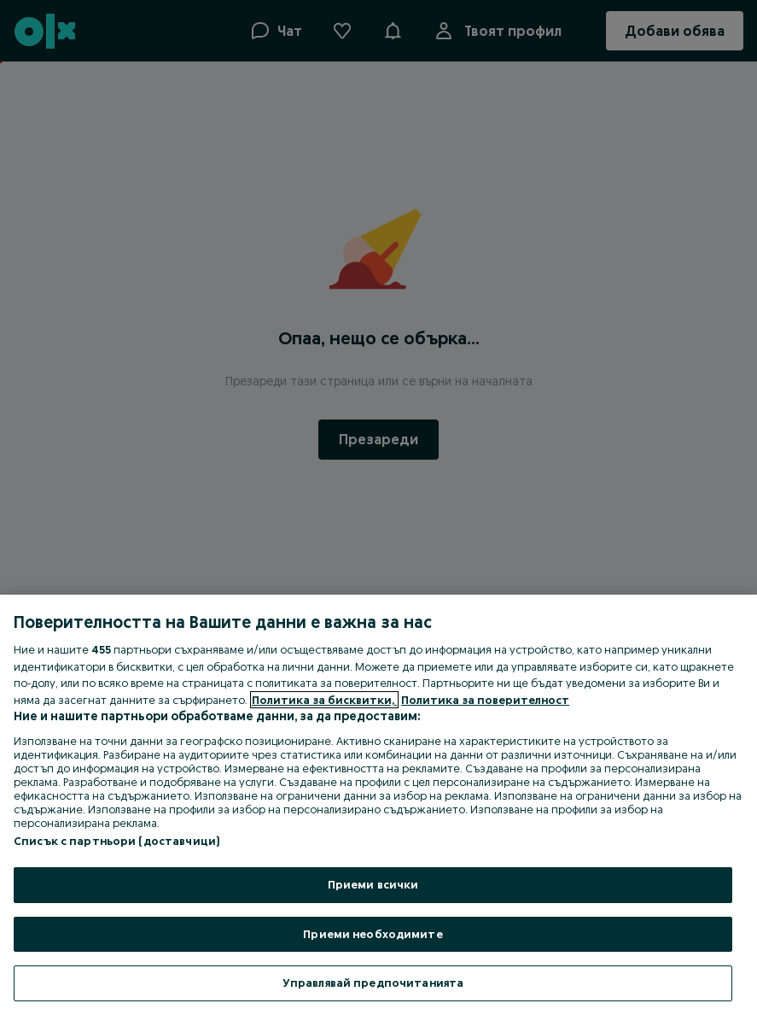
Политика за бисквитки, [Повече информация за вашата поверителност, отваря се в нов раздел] (324, 700)
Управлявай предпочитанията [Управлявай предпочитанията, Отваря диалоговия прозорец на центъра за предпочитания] (372, 982)
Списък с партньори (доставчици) (116, 841)
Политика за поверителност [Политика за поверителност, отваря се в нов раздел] (485, 700)
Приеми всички (373, 884)
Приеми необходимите (372, 934)
